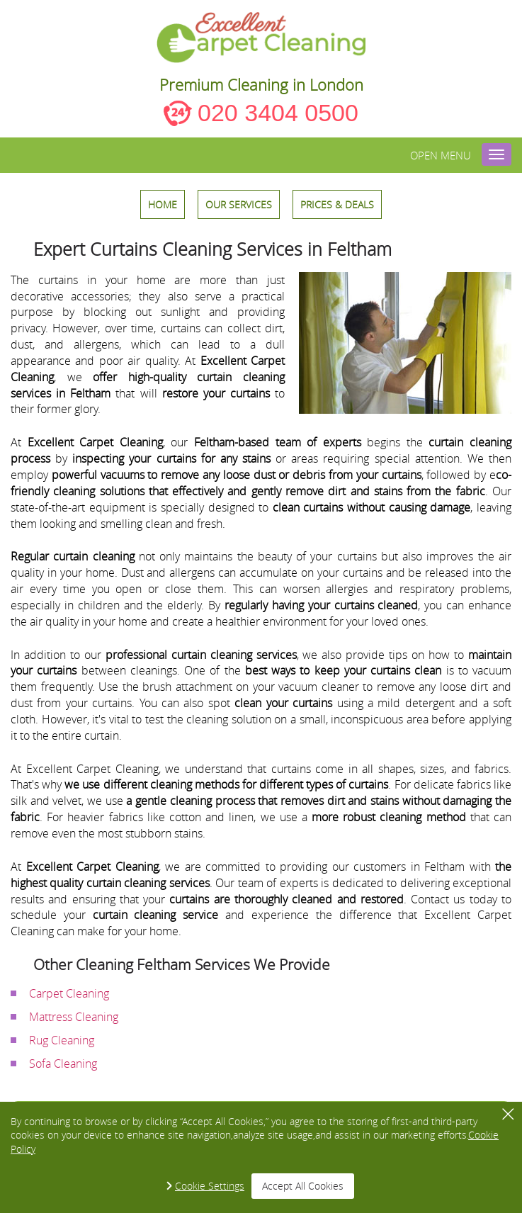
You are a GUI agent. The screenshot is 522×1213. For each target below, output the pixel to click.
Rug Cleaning (61, 1040)
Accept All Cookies (303, 1185)
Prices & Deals (337, 204)
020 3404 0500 (278, 112)
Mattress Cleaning (73, 1017)
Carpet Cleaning (69, 993)
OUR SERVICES (238, 204)
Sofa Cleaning (63, 1063)
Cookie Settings (209, 1185)
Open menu (440, 155)
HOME (162, 204)
